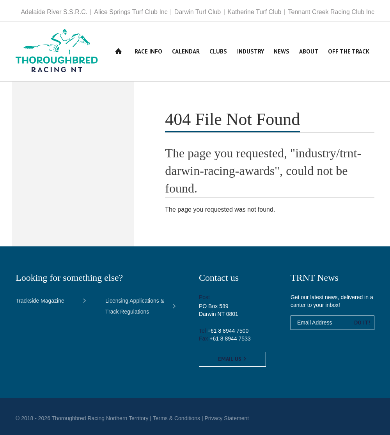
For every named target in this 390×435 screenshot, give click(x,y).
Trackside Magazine (40, 301)
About (308, 51)
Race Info (148, 51)
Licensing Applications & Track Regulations (134, 306)
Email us (232, 358)
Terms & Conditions (176, 418)
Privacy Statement (227, 418)
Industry (250, 51)
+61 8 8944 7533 (230, 338)
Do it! (362, 322)
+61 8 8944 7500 (228, 331)
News (281, 51)
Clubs (218, 51)
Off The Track (348, 51)
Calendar (186, 51)
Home (118, 51)
